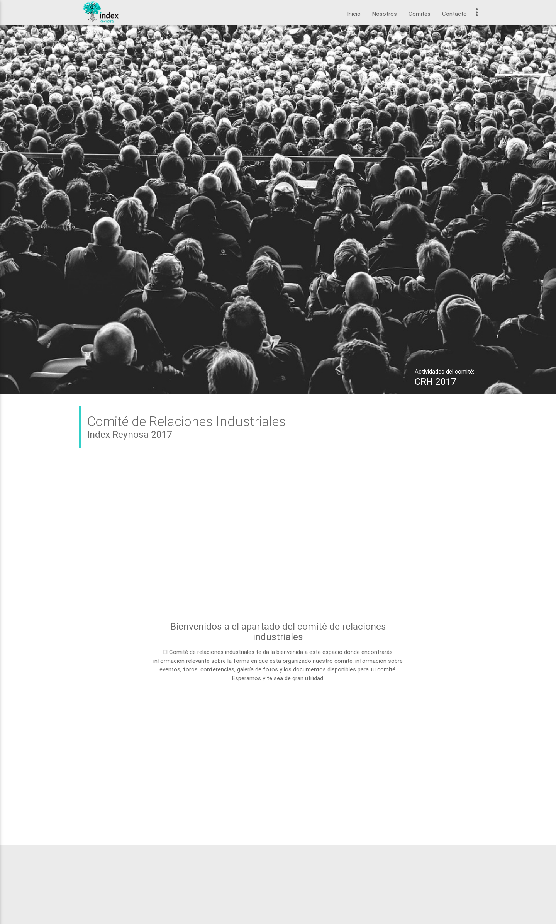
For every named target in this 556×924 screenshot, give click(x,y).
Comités (420, 13)
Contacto (454, 13)
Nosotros (384, 13)
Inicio (354, 13)
